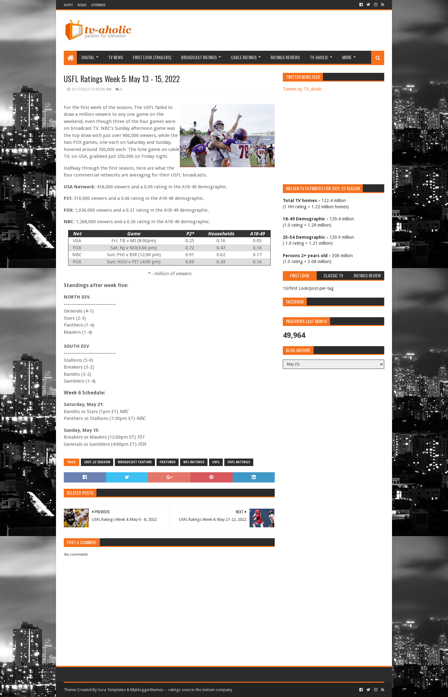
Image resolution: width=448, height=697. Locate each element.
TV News (115, 57)
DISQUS (81, 4)
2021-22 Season (97, 462)
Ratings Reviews (285, 57)
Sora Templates (112, 689)
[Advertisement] (271, 30)
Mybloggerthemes (146, 689)
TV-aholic (319, 57)
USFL (216, 462)
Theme (70, 689)
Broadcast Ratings (199, 57)
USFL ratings (238, 462)
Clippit (68, 4)
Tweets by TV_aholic (302, 89)
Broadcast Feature (135, 462)
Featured (167, 462)
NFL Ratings (193, 462)
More (347, 57)
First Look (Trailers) (152, 57)
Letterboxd (98, 4)
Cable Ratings (244, 57)
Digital (88, 57)
